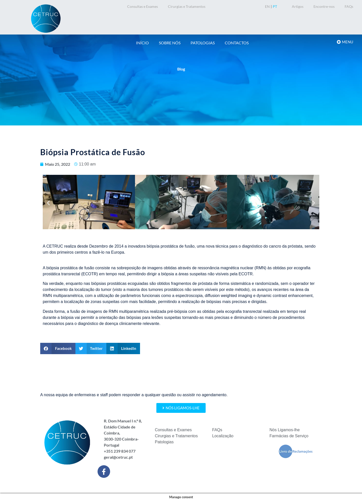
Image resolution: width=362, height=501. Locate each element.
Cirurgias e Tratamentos (186, 6)
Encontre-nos (324, 6)
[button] (48, 202)
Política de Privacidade (204, 486)
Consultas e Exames (142, 6)
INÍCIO (142, 42)
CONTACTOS (237, 42)
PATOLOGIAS (203, 42)
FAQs (349, 6)
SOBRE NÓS (169, 42)
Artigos (297, 6)
